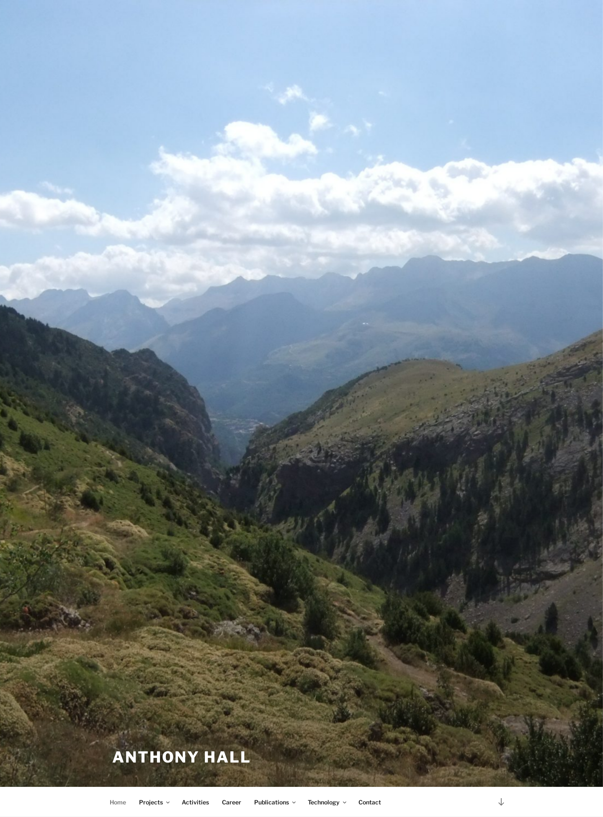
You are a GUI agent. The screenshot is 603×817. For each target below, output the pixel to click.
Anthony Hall (181, 757)
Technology (328, 802)
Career (231, 802)
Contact (369, 802)
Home (118, 802)
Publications (275, 802)
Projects (155, 802)
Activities (195, 802)
